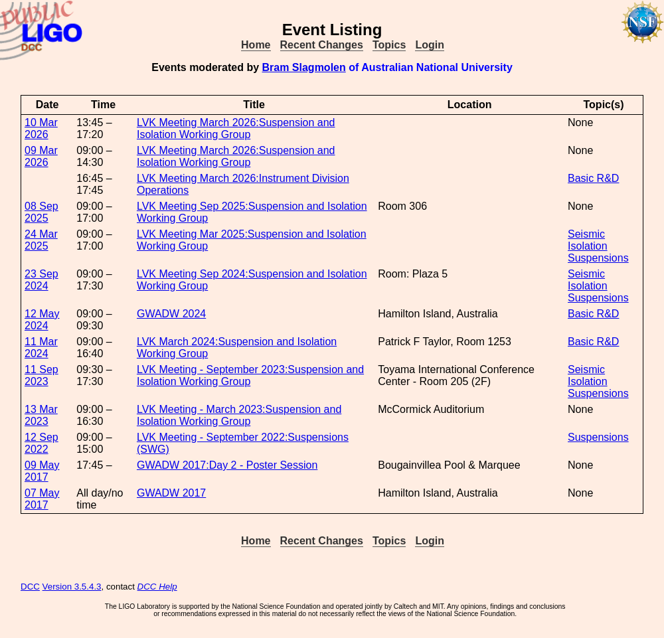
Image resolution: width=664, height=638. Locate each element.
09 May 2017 (42, 471)
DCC (30, 587)
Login (429, 44)
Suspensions (598, 258)
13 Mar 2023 (41, 415)
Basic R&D (593, 178)
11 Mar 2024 (41, 347)
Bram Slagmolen (304, 67)
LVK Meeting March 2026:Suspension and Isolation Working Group (236, 128)
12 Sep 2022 (41, 443)
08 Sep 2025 (41, 212)
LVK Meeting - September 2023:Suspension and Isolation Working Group (250, 375)
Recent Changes (321, 44)
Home (255, 44)
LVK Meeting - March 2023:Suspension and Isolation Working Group (239, 415)
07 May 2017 (42, 499)
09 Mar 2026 (41, 156)
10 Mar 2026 (41, 128)
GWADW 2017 (171, 493)
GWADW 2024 (171, 313)
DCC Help (157, 587)
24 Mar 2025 (41, 240)
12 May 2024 (42, 319)
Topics (389, 44)
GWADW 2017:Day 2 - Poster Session (227, 465)
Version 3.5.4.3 (72, 587)
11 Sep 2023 (41, 375)
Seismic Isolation (588, 240)
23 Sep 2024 (41, 279)
